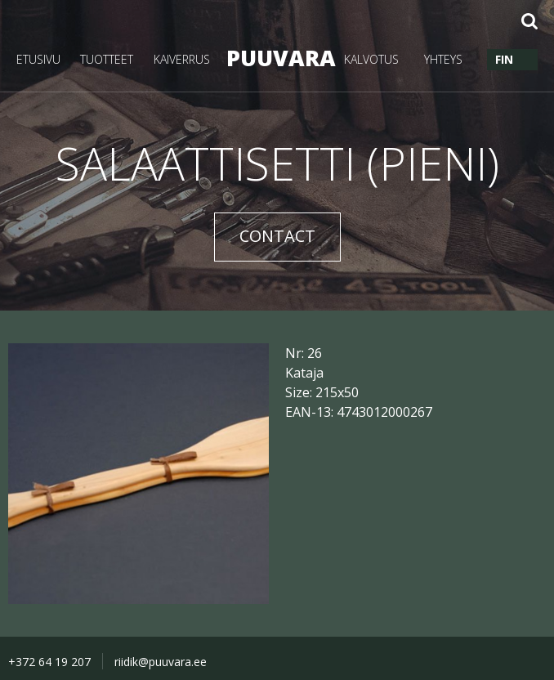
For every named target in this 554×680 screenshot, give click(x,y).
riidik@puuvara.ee (160, 661)
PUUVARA (277, 58)
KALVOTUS (371, 59)
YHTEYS (443, 59)
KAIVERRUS (182, 59)
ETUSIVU (38, 59)
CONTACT (277, 236)
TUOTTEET (106, 59)
